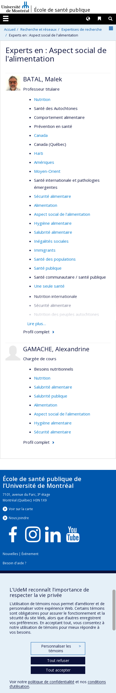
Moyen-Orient (47, 171)
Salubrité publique (50, 396)
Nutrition (42, 99)
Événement (30, 554)
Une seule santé (49, 286)
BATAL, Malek (42, 79)
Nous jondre (19, 518)
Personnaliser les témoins (61, 648)
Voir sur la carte (21, 509)
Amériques (44, 162)
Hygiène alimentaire (53, 223)
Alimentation (45, 205)
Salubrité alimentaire (53, 232)
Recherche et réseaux (38, 29)
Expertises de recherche (82, 29)
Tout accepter (58, 670)
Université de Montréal (15, 6)
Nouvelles (10, 554)
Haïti (38, 153)
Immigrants (45, 250)
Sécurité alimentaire (52, 196)
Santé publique (48, 268)
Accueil (10, 29)
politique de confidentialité (51, 681)
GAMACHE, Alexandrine (56, 349)
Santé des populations (55, 259)
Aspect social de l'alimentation (62, 214)
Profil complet (36, 331)
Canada (41, 135)
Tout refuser (58, 660)
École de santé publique (62, 9)
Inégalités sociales (51, 241)
